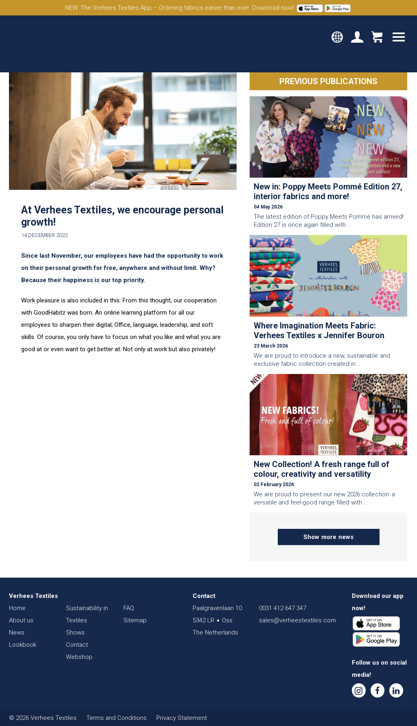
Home (17, 608)
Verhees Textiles (43, 44)
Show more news (328, 537)
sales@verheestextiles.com (297, 620)
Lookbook (22, 644)
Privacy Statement (181, 718)
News (16, 632)
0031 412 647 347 (282, 608)
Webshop (79, 657)
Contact (77, 644)
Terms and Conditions (116, 718)
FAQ (128, 608)
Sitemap (135, 620)
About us (21, 620)
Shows (75, 632)
